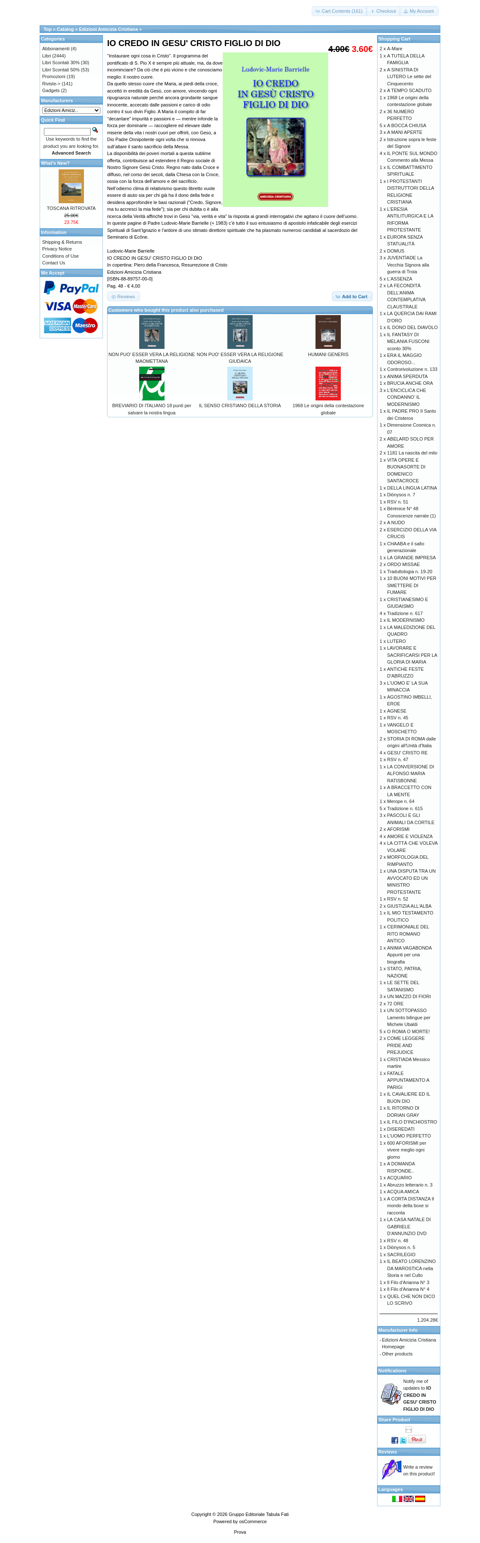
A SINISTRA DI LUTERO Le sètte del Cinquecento (409, 76)
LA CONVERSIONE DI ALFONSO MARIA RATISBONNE (410, 773)
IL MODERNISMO (406, 620)
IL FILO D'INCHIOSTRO (412, 1121)
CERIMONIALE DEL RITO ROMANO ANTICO (408, 933)
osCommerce (253, 1521)
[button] (340, 11)
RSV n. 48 (397, 1240)
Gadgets (51, 90)
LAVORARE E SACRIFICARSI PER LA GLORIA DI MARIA (412, 654)
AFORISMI (398, 829)
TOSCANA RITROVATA (71, 208)
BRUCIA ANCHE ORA (410, 383)
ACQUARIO (399, 1177)
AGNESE (397, 710)
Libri (46, 55)
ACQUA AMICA (403, 1191)
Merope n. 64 (401, 801)
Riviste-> (51, 83)
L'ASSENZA (400, 278)
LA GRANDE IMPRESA (411, 557)
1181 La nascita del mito (412, 452)
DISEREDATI (401, 1129)
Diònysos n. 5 (401, 1247)
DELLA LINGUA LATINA (412, 487)
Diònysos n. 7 (401, 494)
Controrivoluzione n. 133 (412, 369)
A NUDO (396, 522)
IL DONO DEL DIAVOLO (412, 327)
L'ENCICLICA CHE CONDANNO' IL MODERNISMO (406, 397)
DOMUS (395, 250)
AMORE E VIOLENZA (410, 836)
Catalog (65, 29)
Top (47, 29)
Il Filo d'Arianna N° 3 (408, 1282)
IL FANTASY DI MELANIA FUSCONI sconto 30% (408, 341)
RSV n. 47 (397, 759)
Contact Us (53, 262)
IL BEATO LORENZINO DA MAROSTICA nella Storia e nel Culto (411, 1268)
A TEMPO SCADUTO (409, 90)
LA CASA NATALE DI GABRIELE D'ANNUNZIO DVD (409, 1226)
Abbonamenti (56, 48)
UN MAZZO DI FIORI (409, 996)
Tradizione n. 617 (405, 613)
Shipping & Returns (62, 242)
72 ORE (395, 1003)
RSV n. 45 (397, 717)
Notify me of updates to (419, 1395)
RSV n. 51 (397, 501)
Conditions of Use (60, 256)
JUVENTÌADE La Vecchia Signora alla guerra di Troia (408, 264)
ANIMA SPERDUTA (407, 376)
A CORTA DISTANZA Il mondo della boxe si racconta (410, 1205)
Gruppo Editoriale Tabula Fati (259, 1514)
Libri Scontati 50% (61, 69)
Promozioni (53, 76)
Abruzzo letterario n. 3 (410, 1184)
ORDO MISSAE (403, 564)
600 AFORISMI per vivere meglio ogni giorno (406, 1149)
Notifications (392, 1370)
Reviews (387, 1451)
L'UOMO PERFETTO (409, 1135)
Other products (397, 1353)
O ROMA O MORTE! (408, 1031)
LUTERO (396, 641)
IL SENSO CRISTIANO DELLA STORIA (240, 405)
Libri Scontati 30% (61, 62)
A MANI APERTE (405, 132)
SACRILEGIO (401, 1254)
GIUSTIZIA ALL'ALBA (409, 906)
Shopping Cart (394, 38)
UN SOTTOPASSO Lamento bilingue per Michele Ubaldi (409, 1017)
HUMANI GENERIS (328, 354)
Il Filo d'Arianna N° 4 (408, 1289)
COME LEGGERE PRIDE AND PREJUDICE (406, 1045)
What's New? (55, 163)
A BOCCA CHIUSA (406, 125)
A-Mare (394, 48)
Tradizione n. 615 (405, 808)
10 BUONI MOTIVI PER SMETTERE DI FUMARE (412, 585)
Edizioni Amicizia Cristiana (108, 29)
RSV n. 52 (397, 898)
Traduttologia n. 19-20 (409, 571)
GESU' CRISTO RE (407, 752)
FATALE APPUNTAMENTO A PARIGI (408, 1080)
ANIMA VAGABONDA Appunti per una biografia (409, 954)
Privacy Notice (57, 248)
